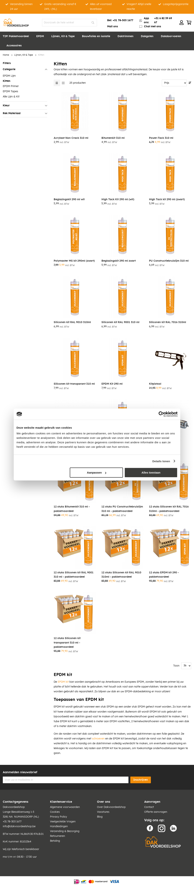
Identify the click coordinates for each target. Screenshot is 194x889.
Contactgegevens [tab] (15, 801)
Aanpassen (96, 472)
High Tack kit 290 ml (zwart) (167, 199)
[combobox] (69, 22)
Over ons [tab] (103, 801)
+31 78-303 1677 (123, 20)
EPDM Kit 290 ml (112, 384)
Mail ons (112, 26)
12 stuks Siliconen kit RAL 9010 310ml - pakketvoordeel (121, 574)
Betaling (55, 841)
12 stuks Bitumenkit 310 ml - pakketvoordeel (72, 508)
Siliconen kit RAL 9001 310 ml (120, 322)
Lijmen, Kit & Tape (23, 55)
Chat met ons (152, 26)
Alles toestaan (151, 472)
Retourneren (57, 836)
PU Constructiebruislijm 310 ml (169, 261)
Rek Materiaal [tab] (12, 113)
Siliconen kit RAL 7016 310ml (167, 322)
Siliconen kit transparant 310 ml (74, 384)
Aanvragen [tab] (152, 801)
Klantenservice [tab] (61, 801)
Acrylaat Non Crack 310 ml (71, 138)
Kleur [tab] (6, 105)
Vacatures (103, 812)
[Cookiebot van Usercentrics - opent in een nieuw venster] (161, 414)
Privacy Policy (58, 817)
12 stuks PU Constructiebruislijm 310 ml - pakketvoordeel (122, 508)
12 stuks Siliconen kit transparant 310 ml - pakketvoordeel (67, 642)
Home (6, 55)
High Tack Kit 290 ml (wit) (117, 199)
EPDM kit (63, 682)
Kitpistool (155, 384)
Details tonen (161, 461)
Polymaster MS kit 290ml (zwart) (74, 261)
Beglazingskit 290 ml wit (69, 199)
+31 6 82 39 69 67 (163, 20)
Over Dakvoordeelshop (111, 807)
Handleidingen (59, 826)
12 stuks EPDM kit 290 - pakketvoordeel (164, 574)
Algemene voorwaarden (65, 807)
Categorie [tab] (9, 69)
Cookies (55, 812)
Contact (149, 807)
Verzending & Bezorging (64, 831)
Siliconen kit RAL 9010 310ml (72, 322)
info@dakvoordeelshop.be (19, 826)
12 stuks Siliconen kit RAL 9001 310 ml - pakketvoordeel (73, 574)
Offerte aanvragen (155, 812)
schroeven (98, 738)
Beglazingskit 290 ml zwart (118, 261)
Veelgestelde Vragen (63, 821)
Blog (100, 817)
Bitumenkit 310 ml (113, 138)
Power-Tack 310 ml (161, 138)
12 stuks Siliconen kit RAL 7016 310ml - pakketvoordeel (169, 508)
